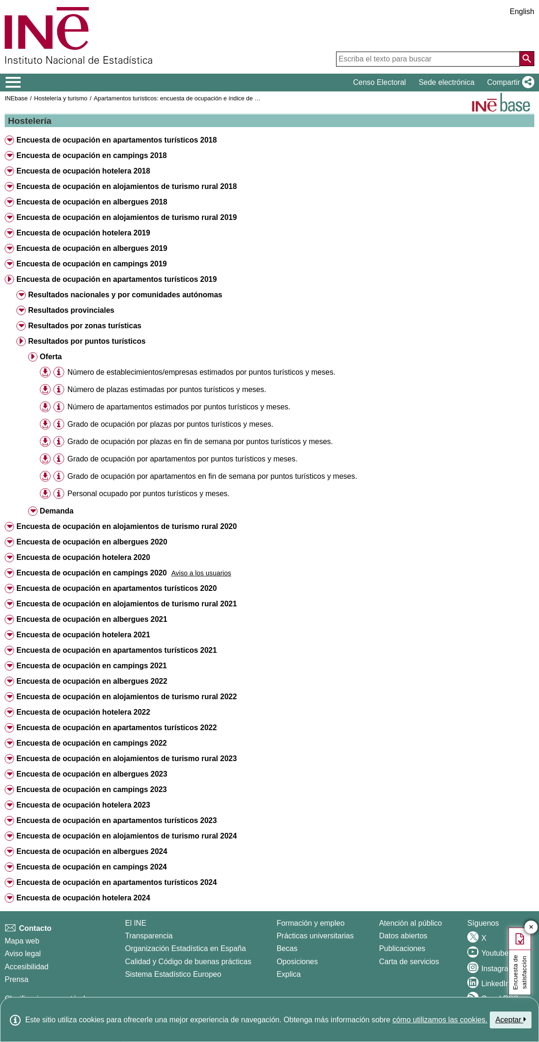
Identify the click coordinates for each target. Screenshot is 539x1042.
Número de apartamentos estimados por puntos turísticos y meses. (179, 407)
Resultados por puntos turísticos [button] (87, 341)
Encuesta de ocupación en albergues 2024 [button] (91, 851)
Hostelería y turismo (61, 98)
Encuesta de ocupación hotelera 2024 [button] (83, 898)
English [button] (522, 11)
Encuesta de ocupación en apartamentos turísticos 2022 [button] (116, 728)
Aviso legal (23, 954)
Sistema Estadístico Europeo (173, 974)
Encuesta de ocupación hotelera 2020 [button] (83, 557)
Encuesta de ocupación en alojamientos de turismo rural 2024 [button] (126, 836)
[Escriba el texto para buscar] (428, 59)
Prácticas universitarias (315, 936)
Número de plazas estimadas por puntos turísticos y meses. (166, 389)
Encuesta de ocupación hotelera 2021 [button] (83, 635)
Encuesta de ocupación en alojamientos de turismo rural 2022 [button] (126, 697)
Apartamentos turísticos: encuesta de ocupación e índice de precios (184, 98)
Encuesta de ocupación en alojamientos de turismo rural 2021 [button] (126, 604)
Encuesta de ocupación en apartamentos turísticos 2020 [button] (116, 588)
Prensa (17, 979)
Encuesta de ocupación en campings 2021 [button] (91, 666)
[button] (508, 82)
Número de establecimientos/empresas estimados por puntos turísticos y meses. (201, 372)
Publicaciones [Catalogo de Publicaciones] (402, 948)
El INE (135, 923)
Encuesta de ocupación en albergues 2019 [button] (91, 248)
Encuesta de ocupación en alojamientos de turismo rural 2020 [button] (126, 526)
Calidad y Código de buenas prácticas (188, 962)
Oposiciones (297, 962)
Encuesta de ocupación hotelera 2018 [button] (83, 171)
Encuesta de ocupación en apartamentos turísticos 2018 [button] (116, 140)
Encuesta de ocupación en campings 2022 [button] (91, 743)
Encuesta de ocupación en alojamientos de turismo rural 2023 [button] (126, 759)
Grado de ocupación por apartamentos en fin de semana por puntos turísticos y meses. (212, 476)
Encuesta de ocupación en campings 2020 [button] (91, 573)
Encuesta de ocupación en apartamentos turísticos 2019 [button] (116, 279)
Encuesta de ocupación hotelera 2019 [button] (83, 233)
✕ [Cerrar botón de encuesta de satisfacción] (531, 927)
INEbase (16, 98)
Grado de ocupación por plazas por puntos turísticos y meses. (170, 424)
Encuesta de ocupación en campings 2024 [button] (91, 867)
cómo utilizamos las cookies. (439, 1020)
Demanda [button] (57, 511)
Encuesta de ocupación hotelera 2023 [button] (83, 805)
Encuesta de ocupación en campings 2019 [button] (91, 264)
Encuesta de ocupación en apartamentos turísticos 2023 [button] (116, 820)
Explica (289, 974)
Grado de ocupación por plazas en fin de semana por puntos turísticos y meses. (200, 441)
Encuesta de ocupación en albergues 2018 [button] (91, 202)
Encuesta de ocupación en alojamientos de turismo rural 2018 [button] (126, 186)
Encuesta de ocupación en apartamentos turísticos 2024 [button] (116, 882)
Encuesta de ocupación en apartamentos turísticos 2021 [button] (116, 650)
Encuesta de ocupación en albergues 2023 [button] (91, 774)
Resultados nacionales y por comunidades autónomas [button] (125, 295)
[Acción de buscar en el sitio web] (526, 58)
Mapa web (22, 941)
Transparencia (149, 936)
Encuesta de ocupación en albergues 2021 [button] (91, 619)
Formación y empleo (310, 923)
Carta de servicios (409, 962)
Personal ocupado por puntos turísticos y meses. (148, 494)
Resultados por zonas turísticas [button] (85, 326)
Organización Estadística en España (185, 948)
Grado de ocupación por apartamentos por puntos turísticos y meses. (182, 459)
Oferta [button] (51, 357)
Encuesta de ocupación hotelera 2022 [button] (83, 712)
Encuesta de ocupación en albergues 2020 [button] (91, 542)
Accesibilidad (26, 967)
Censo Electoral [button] (379, 82)
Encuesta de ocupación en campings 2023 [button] (91, 789)
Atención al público (410, 923)
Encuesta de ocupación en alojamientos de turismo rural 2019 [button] (126, 217)
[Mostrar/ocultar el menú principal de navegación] (13, 82)
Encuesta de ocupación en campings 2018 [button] (91, 155)
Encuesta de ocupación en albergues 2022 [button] (91, 681)
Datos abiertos (403, 936)
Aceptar (510, 1019)
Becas (287, 948)
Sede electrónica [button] (446, 82)
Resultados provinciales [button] (71, 310)
